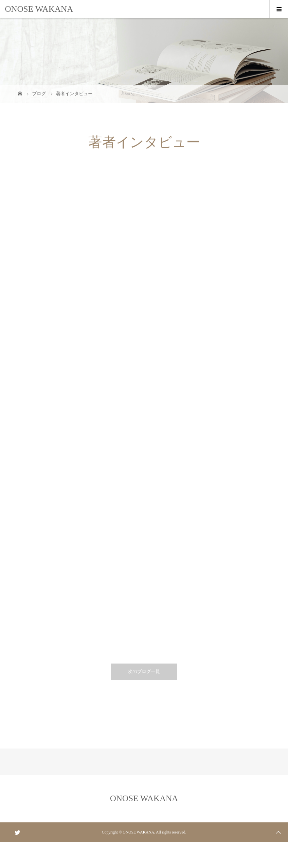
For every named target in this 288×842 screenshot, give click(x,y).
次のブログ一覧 (144, 671)
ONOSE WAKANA (39, 9)
